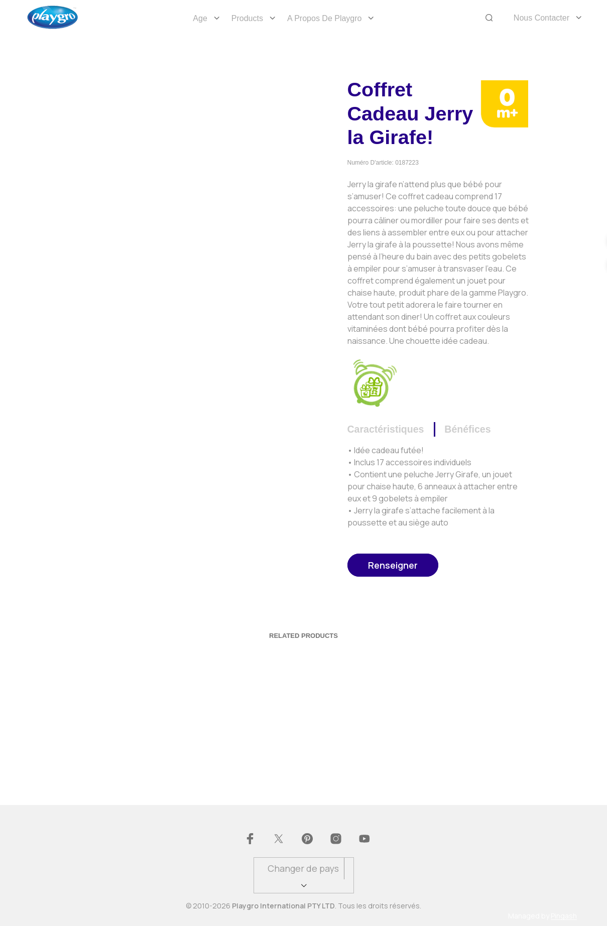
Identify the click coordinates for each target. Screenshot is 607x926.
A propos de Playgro (324, 18)
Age (200, 18)
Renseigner (393, 565)
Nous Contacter (541, 18)
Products (247, 18)
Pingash (564, 916)
